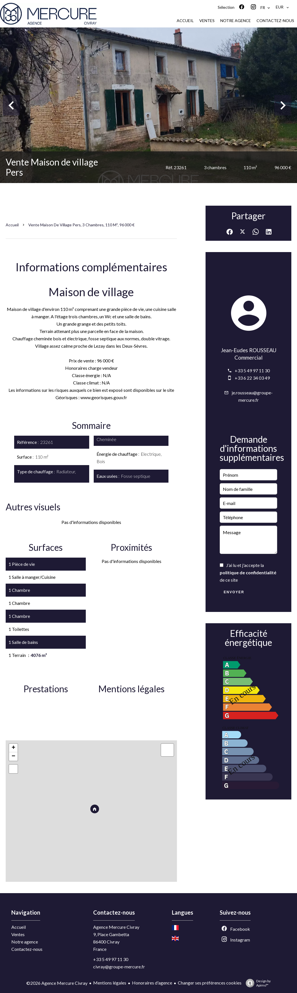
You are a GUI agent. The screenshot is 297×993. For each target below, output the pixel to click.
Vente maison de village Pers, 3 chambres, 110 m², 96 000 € (81, 224)
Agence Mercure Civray (116, 927)
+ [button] (13, 748)
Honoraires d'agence (152, 982)
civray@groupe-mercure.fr (119, 966)
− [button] (13, 756)
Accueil (12, 224)
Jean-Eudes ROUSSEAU (248, 350)
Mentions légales (109, 982)
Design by (257, 983)
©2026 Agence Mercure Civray (56, 983)
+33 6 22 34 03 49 (252, 378)
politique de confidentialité (248, 572)
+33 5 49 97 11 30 (252, 370)
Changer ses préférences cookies (210, 982)
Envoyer (234, 592)
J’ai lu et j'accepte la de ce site (248, 572)
